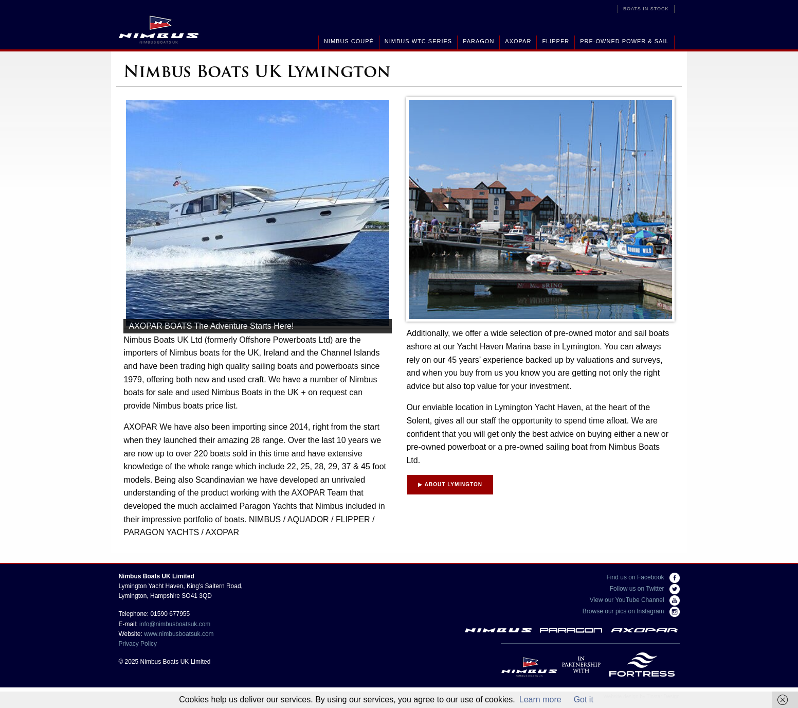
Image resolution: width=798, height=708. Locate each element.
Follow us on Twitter (645, 588)
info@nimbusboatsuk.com (174, 624)
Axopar (518, 41)
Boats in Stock (646, 8)
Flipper (555, 41)
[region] (257, 215)
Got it (583, 699)
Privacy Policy (137, 643)
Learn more (540, 699)
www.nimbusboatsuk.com (178, 634)
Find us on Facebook (643, 577)
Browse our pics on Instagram (631, 611)
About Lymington (450, 484)
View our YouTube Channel (635, 600)
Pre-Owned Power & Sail (624, 41)
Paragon (478, 41)
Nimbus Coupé (349, 41)
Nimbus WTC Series (418, 41)
